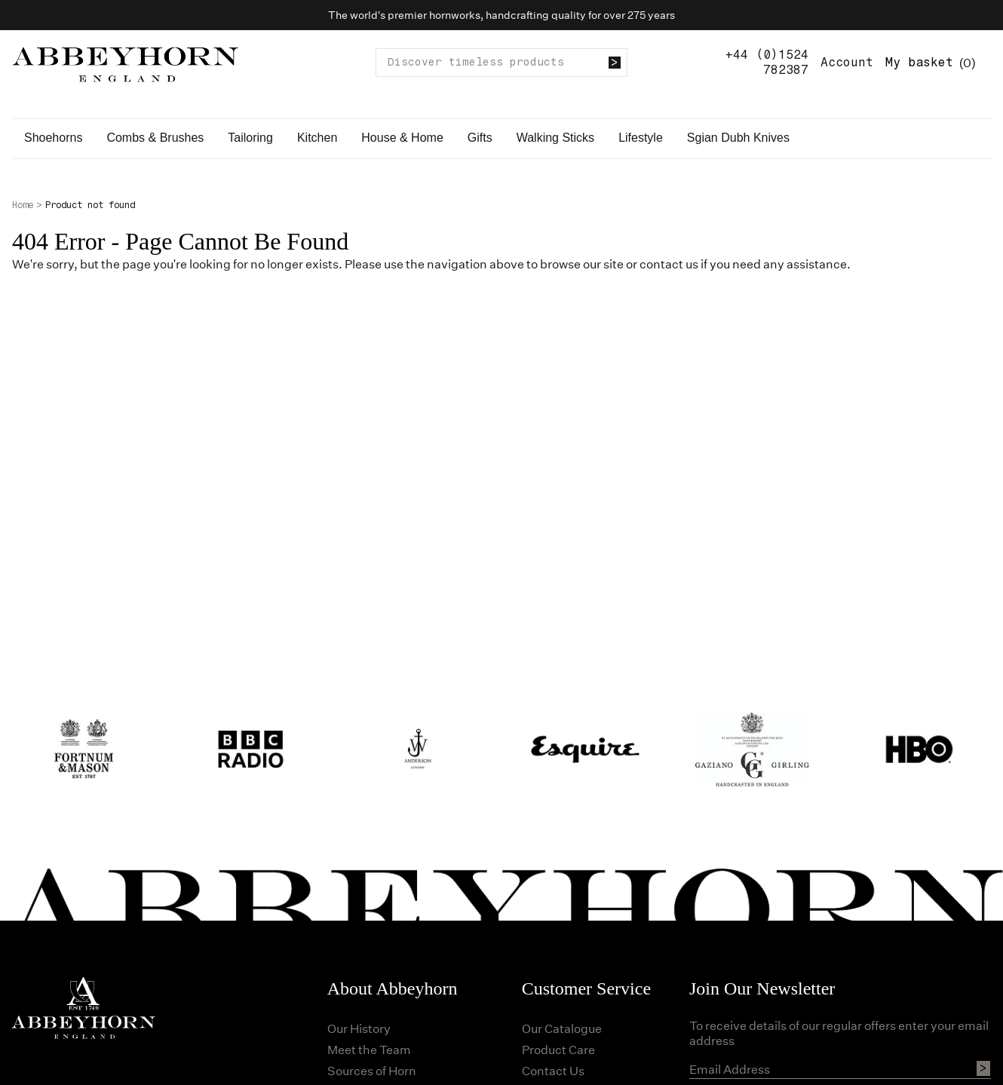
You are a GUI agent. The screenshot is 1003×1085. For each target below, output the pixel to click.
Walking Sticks (555, 137)
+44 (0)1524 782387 (766, 62)
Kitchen (317, 137)
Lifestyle (640, 137)
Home (22, 205)
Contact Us (553, 1070)
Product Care (558, 1049)
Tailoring (250, 137)
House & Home (402, 137)
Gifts (480, 137)
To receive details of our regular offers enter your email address (839, 1033)
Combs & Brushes (155, 137)
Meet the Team (369, 1049)
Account (846, 62)
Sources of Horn (371, 1070)
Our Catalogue (562, 1028)
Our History (359, 1028)
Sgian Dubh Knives (738, 137)
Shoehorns (53, 137)
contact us (669, 263)
